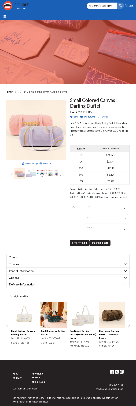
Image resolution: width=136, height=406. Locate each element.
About (16, 373)
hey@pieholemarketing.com (110, 388)
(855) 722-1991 (117, 384)
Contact (17, 377)
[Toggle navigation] (5, 16)
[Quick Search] (102, 6)
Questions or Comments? (25, 388)
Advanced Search (37, 375)
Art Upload (38, 381)
